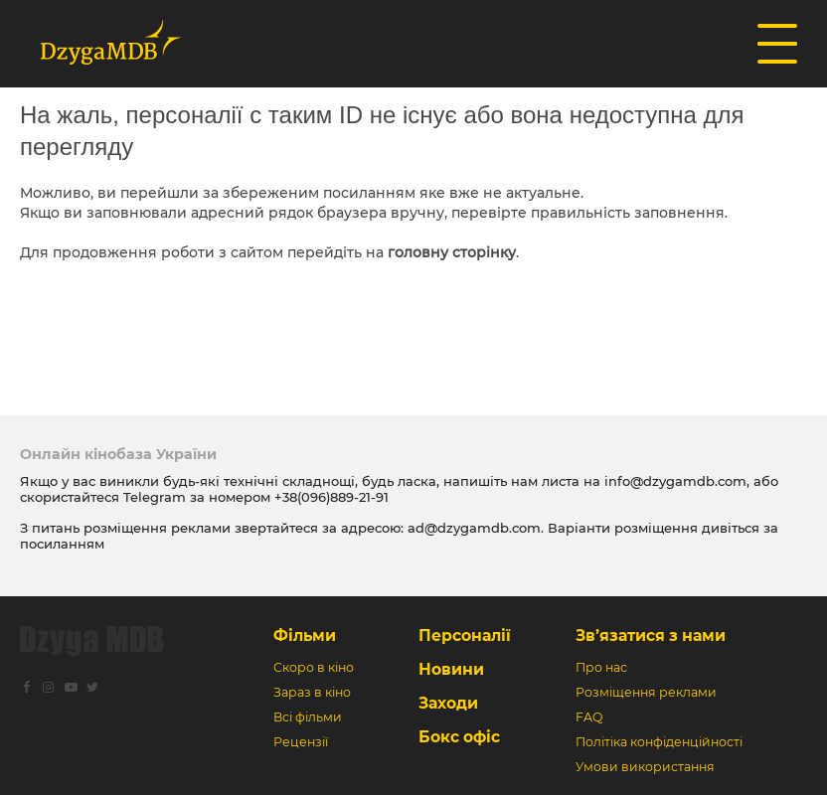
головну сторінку (452, 252)
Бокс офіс (459, 736)
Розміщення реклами (646, 692)
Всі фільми (307, 717)
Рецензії (300, 741)
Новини (451, 669)
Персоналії (464, 635)
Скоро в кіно (313, 667)
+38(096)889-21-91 (331, 497)
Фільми (304, 635)
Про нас (601, 667)
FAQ (589, 717)
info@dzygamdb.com (673, 481)
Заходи (448, 703)
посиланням (62, 544)
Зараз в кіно (312, 692)
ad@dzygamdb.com (474, 528)
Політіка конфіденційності (659, 741)
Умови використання (645, 766)
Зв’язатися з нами (651, 635)
